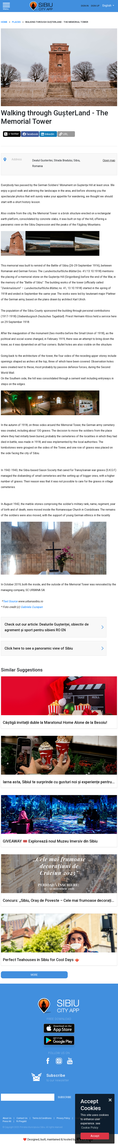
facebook (30, 134)
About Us (7, 1118)
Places (16, 22)
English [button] (107, 5)
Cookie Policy (89, 1127)
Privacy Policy (63, 1118)
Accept (95, 1136)
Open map (109, 160)
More (34, 974)
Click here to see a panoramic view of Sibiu (39, 648)
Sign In (85, 5)
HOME (4, 22)
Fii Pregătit (21, 1121)
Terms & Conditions (42, 1118)
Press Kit (7, 1121)
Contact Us (22, 1118)
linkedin (47, 134)
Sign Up (95, 5)
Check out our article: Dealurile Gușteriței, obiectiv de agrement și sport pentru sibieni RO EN (47, 627)
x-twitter (11, 134)
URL (63, 134)
